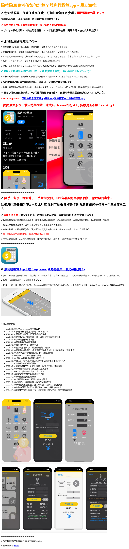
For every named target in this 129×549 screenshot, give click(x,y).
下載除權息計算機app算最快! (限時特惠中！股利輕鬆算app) (53, 98)
